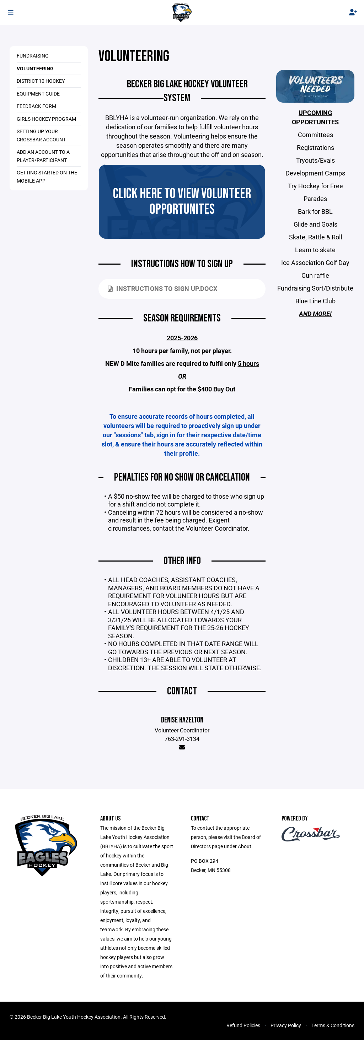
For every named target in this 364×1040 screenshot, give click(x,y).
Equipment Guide (38, 93)
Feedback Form (36, 106)
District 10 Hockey (41, 80)
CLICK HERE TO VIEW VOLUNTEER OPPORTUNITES (182, 201)
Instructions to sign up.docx (162, 288)
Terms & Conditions (332, 1025)
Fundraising (33, 55)
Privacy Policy (286, 1025)
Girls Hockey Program (46, 118)
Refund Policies (243, 1025)
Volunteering (35, 68)
